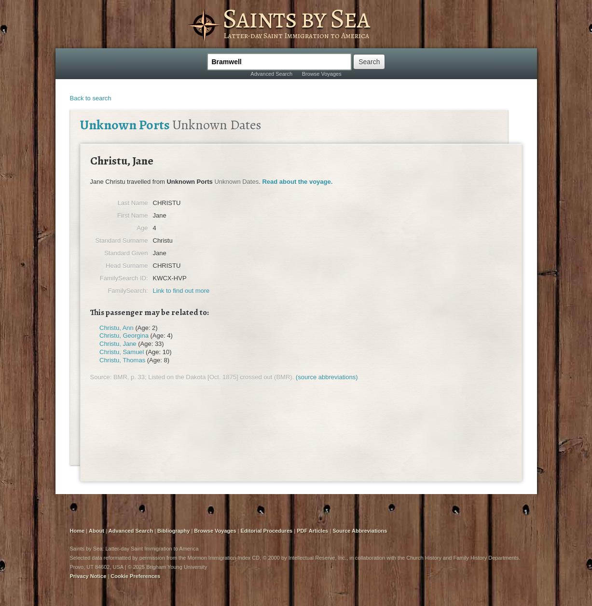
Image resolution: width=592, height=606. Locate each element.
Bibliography (173, 531)
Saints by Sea (296, 18)
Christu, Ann (116, 327)
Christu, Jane (118, 343)
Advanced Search (271, 74)
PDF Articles (312, 531)
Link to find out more (181, 290)
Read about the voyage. (297, 181)
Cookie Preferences (135, 576)
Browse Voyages (322, 74)
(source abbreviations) (327, 377)
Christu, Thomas (122, 360)
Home (77, 531)
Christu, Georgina (124, 335)
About (96, 531)
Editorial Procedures (267, 531)
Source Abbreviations (359, 531)
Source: (101, 377)
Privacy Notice (88, 576)
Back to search (90, 98)
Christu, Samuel (121, 352)
